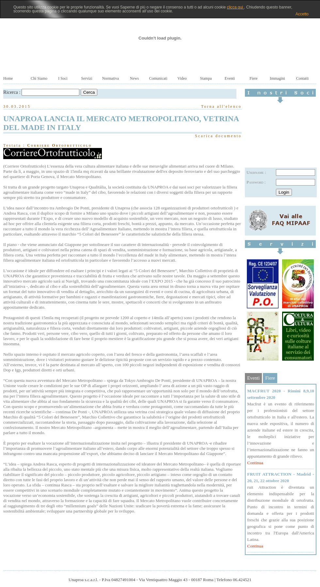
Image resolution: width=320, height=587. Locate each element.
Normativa (110, 78)
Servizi (86, 78)
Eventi (230, 78)
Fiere (253, 78)
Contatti (302, 78)
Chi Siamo (39, 78)
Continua (255, 462)
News (134, 78)
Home (8, 78)
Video (182, 78)
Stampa (206, 78)
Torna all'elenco (221, 106)
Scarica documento (218, 136)
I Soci (62, 78)
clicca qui (235, 7)
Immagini (277, 78)
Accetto (302, 14)
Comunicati (158, 78)
